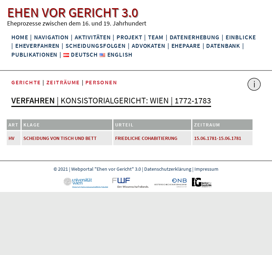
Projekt (129, 37)
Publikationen (34, 54)
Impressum (206, 169)
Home (19, 37)
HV (11, 138)
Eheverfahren (37, 46)
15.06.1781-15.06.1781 (217, 138)
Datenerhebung (195, 37)
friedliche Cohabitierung (146, 138)
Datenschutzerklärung (167, 169)
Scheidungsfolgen (96, 46)
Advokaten (148, 46)
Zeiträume (63, 82)
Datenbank (223, 46)
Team (155, 37)
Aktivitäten (93, 37)
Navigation (51, 37)
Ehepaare (185, 46)
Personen (101, 82)
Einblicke (241, 37)
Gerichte (26, 82)
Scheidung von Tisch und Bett (60, 138)
